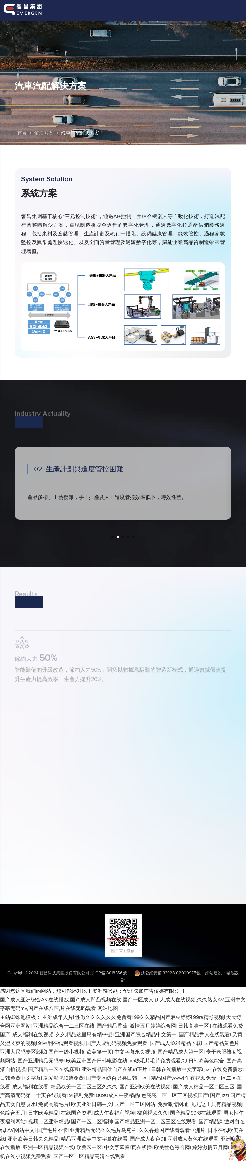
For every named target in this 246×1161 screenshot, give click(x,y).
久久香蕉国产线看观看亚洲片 (172, 1130)
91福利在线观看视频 (61, 1043)
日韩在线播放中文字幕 (176, 1069)
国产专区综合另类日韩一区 (117, 1078)
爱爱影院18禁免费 (63, 1078)
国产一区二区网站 (134, 1104)
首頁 (22, 133)
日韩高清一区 (194, 1026)
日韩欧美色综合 (206, 1060)
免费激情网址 (173, 1104)
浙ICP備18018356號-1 (109, 973)
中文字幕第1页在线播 (128, 1147)
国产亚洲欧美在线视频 (145, 1086)
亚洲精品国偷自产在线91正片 (115, 1069)
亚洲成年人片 (57, 1017)
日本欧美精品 (43, 1113)
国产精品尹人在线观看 (204, 1034)
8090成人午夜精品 (117, 1095)
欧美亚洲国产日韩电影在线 (96, 1060)
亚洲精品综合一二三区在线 (63, 1026)
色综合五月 (13, 1113)
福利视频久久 (152, 1113)
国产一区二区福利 (91, 1121)
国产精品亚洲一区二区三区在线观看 (155, 1121)
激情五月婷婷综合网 (153, 1026)
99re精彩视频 (208, 1017)
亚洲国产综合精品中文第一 (145, 1034)
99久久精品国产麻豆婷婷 (162, 1017)
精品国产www (167, 1078)
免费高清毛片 (53, 1104)
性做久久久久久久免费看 (103, 1017)
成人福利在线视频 (32, 1034)
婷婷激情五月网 (210, 1147)
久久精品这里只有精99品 (84, 1034)
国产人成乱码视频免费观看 (116, 1043)
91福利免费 (81, 1095)
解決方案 (43, 133)
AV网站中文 (21, 1130)
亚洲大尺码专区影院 (23, 1051)
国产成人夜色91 (147, 1138)
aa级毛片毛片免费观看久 (158, 1060)
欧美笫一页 (99, 1051)
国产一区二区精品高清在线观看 (90, 1156)
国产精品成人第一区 (181, 1051)
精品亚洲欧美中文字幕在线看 (94, 1138)
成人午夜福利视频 (114, 1113)
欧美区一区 (89, 1147)
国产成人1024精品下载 (175, 1043)
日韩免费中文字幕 (20, 1078)
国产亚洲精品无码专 (41, 1060)
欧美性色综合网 (172, 1147)
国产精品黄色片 (221, 1043)
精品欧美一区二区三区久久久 (84, 1086)
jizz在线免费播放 (223, 1069)
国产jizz (219, 1095)
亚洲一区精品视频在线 (48, 1147)
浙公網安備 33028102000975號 (167, 973)
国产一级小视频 (66, 1051)
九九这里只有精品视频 (216, 1104)
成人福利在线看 (30, 1086)
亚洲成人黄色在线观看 (192, 1138)
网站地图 (107, 1008)
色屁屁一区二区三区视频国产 (174, 1095)
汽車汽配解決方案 (80, 133)
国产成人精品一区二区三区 (203, 1086)
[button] (112, 537)
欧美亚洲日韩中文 (91, 1104)
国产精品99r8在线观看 (195, 1113)
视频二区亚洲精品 (48, 1121)
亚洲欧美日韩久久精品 (33, 1138)
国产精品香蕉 (112, 1026)
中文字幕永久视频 (134, 1051)
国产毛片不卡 (52, 1130)
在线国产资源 (76, 1113)
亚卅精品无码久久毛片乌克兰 (103, 1130)
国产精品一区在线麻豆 (53, 1069)
